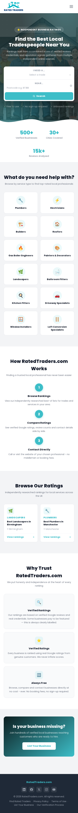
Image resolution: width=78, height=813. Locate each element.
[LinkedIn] (24, 789)
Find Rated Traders (20, 801)
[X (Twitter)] (39, 789)
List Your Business (39, 746)
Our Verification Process (50, 804)
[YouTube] (54, 789)
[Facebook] (31, 789)
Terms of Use (58, 801)
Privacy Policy (41, 801)
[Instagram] (46, 789)
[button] (39, 75)
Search (39, 96)
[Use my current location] (71, 86)
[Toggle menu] (72, 6)
